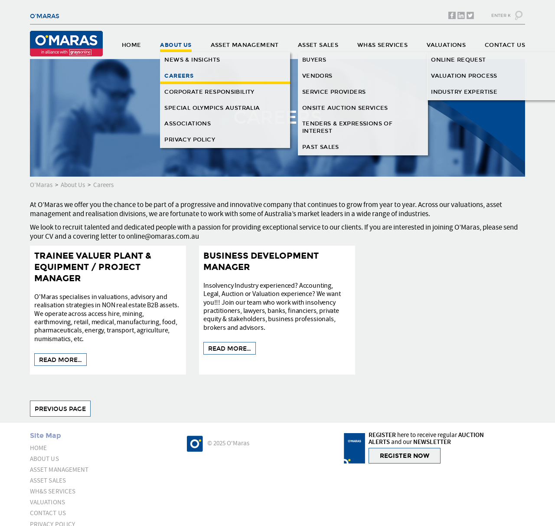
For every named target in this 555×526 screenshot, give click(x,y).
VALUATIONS (446, 45)
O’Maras (41, 185)
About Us (73, 185)
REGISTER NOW (404, 456)
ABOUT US (175, 45)
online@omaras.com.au (162, 236)
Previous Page (60, 409)
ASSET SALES (318, 45)
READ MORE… (60, 360)
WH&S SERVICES (382, 45)
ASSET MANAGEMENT (245, 45)
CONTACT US (505, 45)
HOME (131, 45)
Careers (103, 185)
